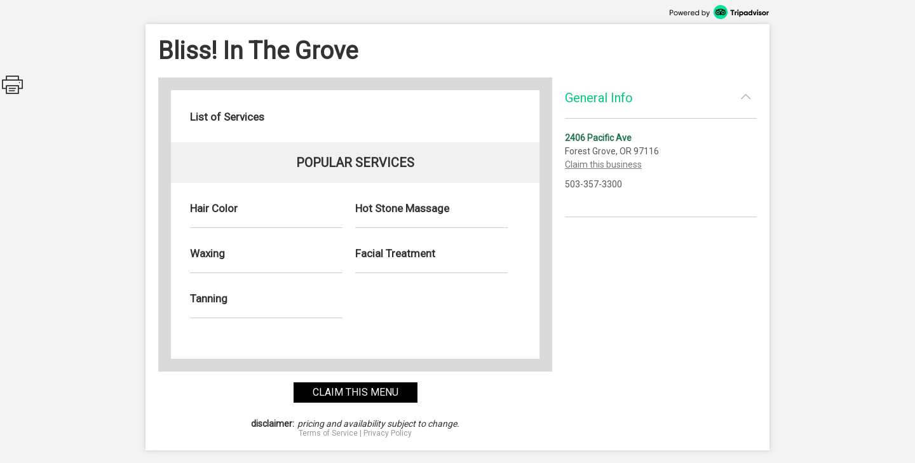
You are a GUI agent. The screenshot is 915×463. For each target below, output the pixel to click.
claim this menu (355, 392)
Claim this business (603, 164)
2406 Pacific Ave (598, 138)
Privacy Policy (387, 433)
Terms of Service (328, 433)
